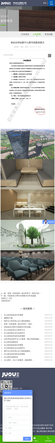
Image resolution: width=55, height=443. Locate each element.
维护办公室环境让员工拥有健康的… (18, 321)
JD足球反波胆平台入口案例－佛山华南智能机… (22, 339)
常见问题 (49, 34)
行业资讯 (25, 34)
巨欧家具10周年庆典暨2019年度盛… (18, 327)
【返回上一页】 (6, 298)
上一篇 (20, 293)
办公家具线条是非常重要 (13, 315)
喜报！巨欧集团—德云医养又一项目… (19, 324)
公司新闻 (37, 34)
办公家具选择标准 (11, 342)
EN (44, 3)
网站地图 (51, 431)
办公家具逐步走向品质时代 (14, 333)
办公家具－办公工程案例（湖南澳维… (19, 360)
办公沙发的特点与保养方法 (14, 330)
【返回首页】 (5, 301)
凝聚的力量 (8, 318)
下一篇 (18, 296)
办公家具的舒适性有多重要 (14, 336)
